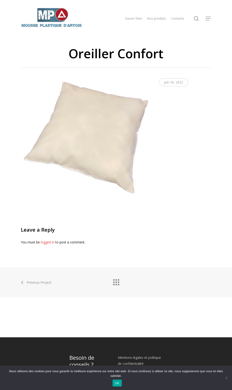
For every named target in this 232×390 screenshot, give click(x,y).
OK (117, 383)
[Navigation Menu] (208, 18)
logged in (47, 242)
